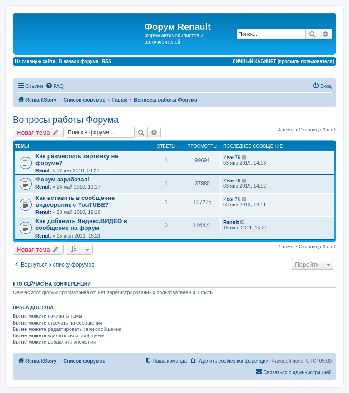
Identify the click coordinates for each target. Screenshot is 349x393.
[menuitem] (54, 86)
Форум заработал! (62, 179)
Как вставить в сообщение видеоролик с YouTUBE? (75, 201)
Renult (43, 170)
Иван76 (231, 157)
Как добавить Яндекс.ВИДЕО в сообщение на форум (81, 224)
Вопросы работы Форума (66, 120)
